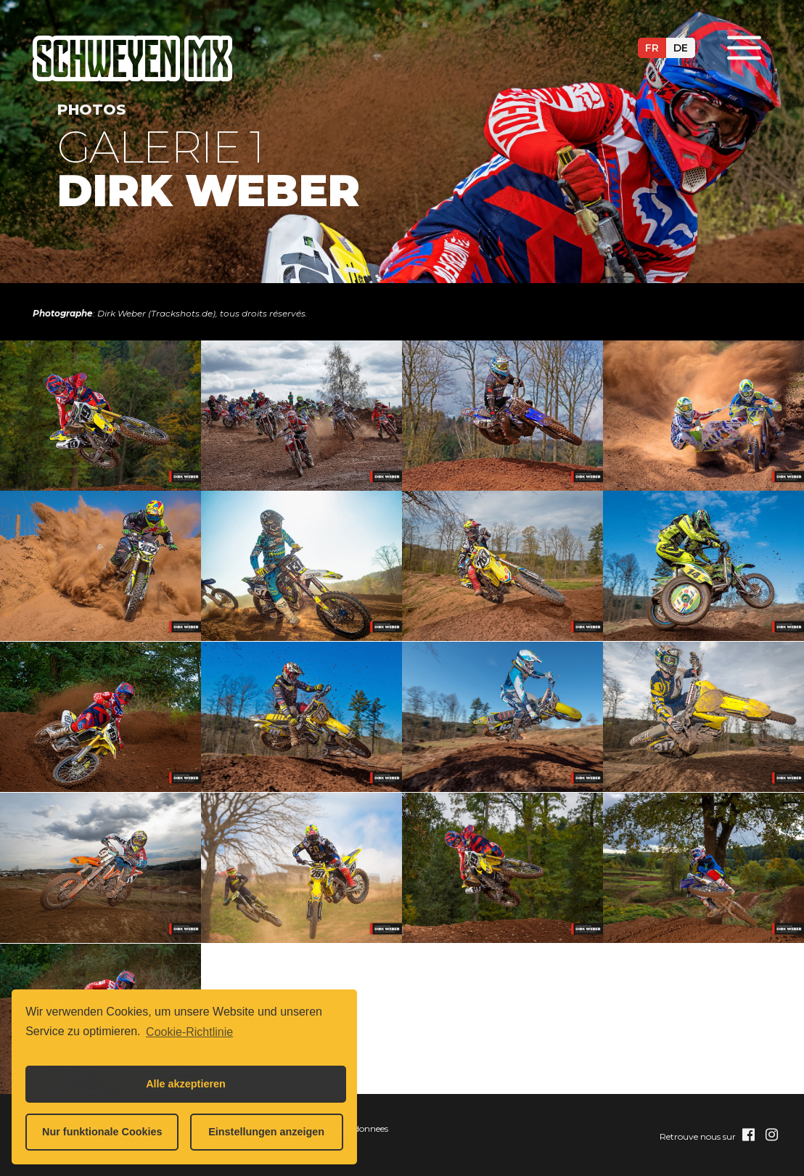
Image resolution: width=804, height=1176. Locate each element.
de (680, 47)
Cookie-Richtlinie (189, 1032)
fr (652, 47)
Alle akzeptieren (186, 1084)
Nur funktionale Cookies (102, 1132)
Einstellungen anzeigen (266, 1132)
